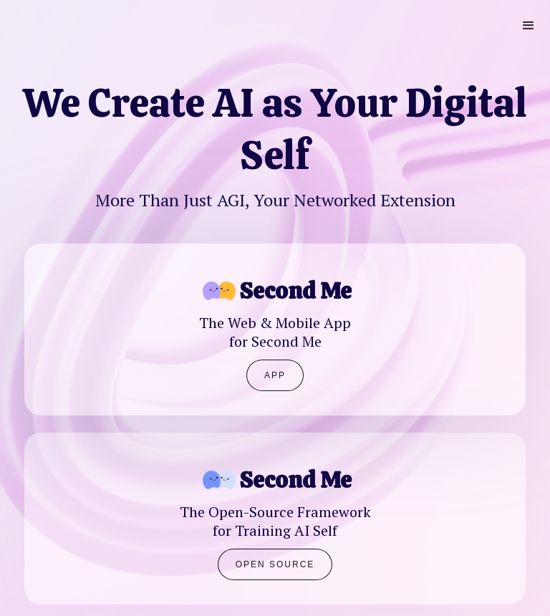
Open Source (275, 564)
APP (275, 375)
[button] (528, 25)
